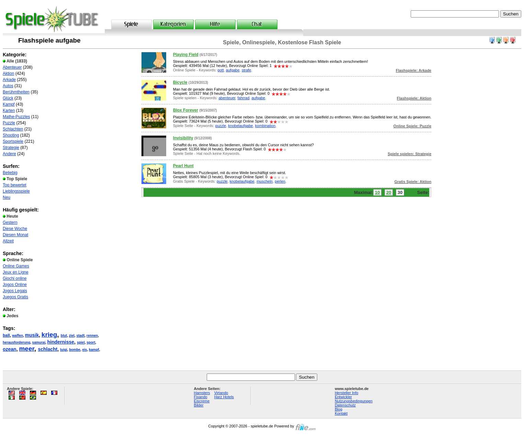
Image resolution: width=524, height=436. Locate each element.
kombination (265, 126)
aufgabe (233, 70)
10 (377, 192)
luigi (63, 350)
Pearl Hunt (183, 165)
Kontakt (341, 413)
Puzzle (9, 123)
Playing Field (185, 54)
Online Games (16, 266)
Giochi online (14, 278)
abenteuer (226, 98)
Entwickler (343, 397)
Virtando (221, 393)
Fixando (200, 397)
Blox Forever (185, 110)
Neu (6, 197)
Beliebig (10, 172)
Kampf (9, 104)
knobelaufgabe (240, 126)
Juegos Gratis (15, 297)
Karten (9, 110)
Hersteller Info (346, 393)
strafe (246, 70)
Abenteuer (12, 67)
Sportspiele (13, 141)
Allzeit (8, 241)
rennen (92, 335)
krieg (49, 334)
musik (32, 335)
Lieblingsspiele (16, 191)
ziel (72, 335)
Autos (8, 85)
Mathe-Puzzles (16, 116)
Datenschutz (345, 405)
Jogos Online (15, 284)
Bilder (199, 405)
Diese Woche (15, 228)
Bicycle (180, 82)
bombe (74, 350)
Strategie (11, 147)
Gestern (10, 222)
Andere (9, 153)
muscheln (265, 181)
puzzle (220, 126)
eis (84, 350)
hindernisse (61, 342)
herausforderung (16, 342)
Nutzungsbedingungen (354, 401)
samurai (38, 342)
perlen (280, 181)
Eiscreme (202, 401)
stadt (80, 335)
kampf (94, 350)
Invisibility (183, 138)
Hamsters (202, 393)
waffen (17, 335)
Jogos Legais (15, 290)
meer (26, 348)
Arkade (9, 79)
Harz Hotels (224, 397)
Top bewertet (14, 185)
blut (64, 335)
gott (220, 70)
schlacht (47, 349)
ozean (9, 349)
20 (388, 192)
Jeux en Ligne (16, 272)
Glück (8, 98)
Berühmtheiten (16, 92)
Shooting (11, 135)
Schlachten (13, 129)
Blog (338, 409)
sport (91, 342)
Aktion (8, 73)
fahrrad (243, 98)
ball (6, 335)
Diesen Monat (15, 234)
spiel (81, 342)
